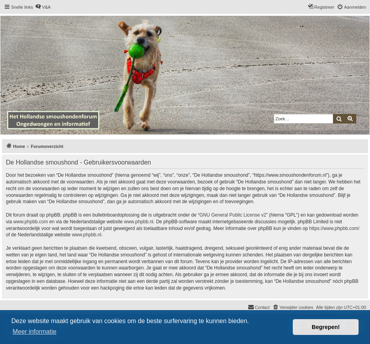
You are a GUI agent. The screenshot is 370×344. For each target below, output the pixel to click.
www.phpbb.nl (139, 221)
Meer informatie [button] (34, 331)
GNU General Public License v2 (232, 215)
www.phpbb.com (30, 221)
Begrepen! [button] (326, 327)
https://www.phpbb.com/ (334, 228)
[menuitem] (43, 7)
